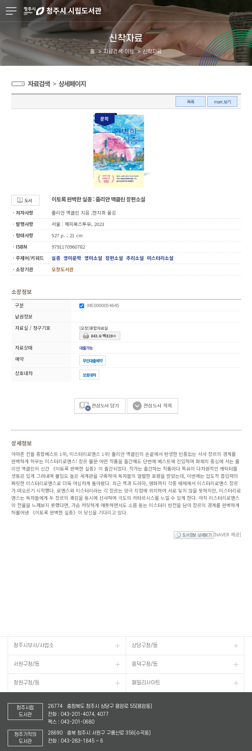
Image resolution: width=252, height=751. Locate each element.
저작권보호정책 (24, 661)
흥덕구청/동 (145, 184)
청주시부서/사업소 (34, 165)
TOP (242, 743)
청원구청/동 (27, 202)
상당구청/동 (145, 165)
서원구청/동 (27, 184)
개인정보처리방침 (27, 651)
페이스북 (11, 732)
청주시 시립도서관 (137, 11)
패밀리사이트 (146, 202)
